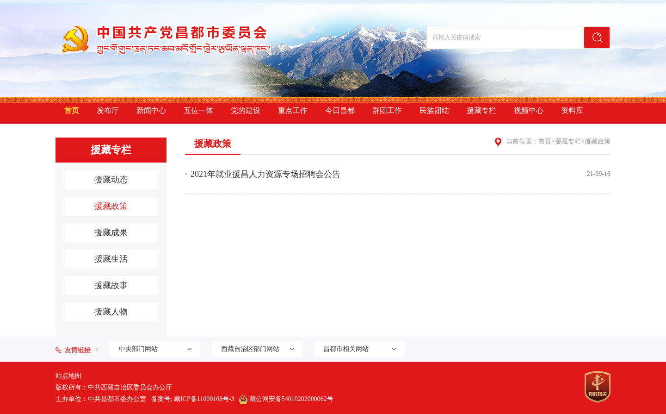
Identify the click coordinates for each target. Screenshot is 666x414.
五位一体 (198, 110)
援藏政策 (111, 206)
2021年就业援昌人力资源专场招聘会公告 (265, 174)
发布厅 (108, 110)
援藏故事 (111, 285)
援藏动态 (111, 179)
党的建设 (245, 110)
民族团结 (434, 110)
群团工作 (387, 110)
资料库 (572, 110)
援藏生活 (111, 258)
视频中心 (528, 110)
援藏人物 (111, 311)
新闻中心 (151, 110)
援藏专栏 (481, 110)
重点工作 (293, 110)
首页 (71, 110)
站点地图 (68, 375)
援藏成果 (111, 232)
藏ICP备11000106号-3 (204, 398)
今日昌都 (340, 110)
